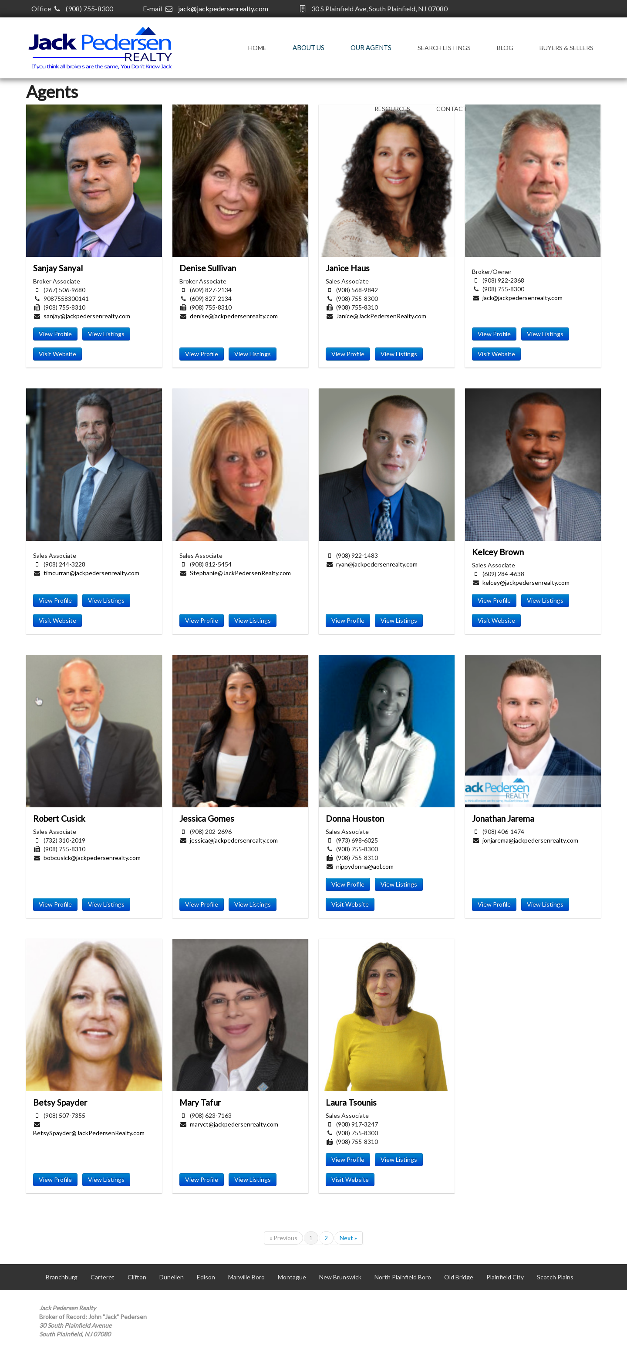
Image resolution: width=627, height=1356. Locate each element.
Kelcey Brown (498, 552)
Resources (392, 108)
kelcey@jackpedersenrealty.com (526, 582)
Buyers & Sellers (566, 47)
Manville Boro (246, 1277)
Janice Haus (348, 268)
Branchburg (62, 1277)
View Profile (55, 333)
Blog (505, 47)
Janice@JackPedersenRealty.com (381, 316)
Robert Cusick (59, 818)
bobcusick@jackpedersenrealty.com (92, 857)
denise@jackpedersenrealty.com (234, 316)
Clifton (137, 1277)
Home (257, 47)
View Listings (106, 333)
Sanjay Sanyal (58, 268)
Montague (292, 1277)
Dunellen (171, 1277)
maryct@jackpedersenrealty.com (234, 1124)
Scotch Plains (555, 1277)
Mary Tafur (200, 1102)
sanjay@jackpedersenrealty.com (87, 316)
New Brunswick (340, 1277)
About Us (308, 47)
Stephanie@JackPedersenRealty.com (240, 573)
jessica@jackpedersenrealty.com (234, 840)
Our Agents (371, 47)
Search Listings (444, 47)
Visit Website (57, 354)
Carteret (103, 1277)
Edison (206, 1277)
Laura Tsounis (351, 1102)
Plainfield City (505, 1277)
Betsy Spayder (60, 1102)
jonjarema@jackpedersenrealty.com (530, 840)
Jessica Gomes (206, 818)
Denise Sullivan (207, 268)
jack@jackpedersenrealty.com (223, 8)
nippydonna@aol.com (365, 866)
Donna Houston (355, 818)
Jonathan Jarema (503, 818)
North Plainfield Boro (402, 1277)
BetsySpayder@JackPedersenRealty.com (89, 1133)
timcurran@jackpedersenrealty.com (91, 573)
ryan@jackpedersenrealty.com (377, 564)
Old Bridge (458, 1277)
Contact (451, 108)
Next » (348, 1237)
